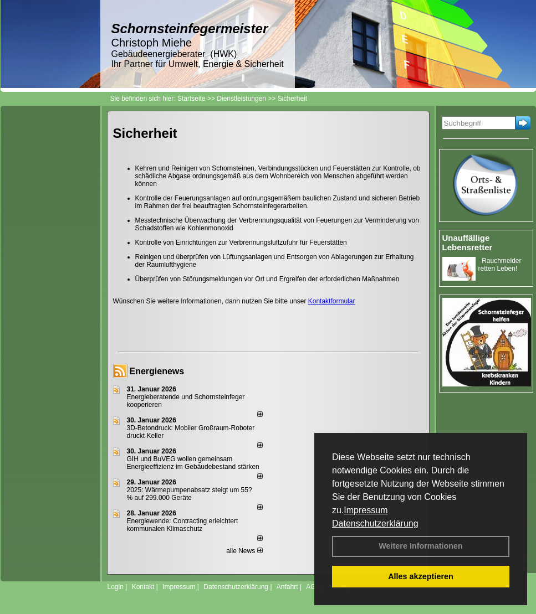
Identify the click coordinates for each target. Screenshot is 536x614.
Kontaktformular (331, 301)
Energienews (157, 371)
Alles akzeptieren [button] (420, 576)
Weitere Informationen (421, 545)
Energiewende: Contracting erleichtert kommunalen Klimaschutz (182, 525)
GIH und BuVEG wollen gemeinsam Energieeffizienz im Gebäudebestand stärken (193, 463)
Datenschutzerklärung (375, 523)
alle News (244, 551)
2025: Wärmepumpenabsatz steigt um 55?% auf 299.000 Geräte (189, 494)
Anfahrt (287, 587)
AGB (313, 587)
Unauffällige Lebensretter (467, 242)
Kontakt (143, 587)
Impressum (365, 510)
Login (116, 587)
